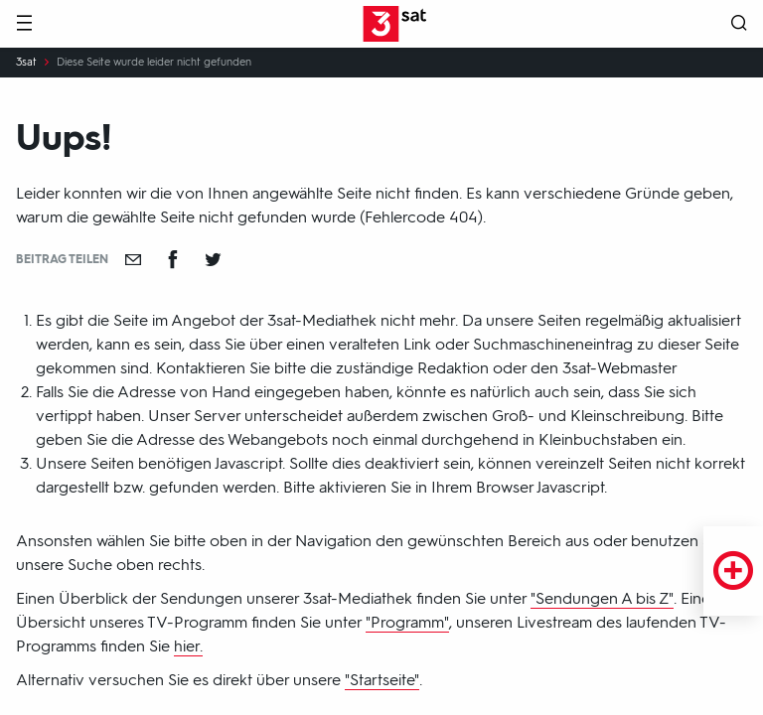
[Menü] (24, 24)
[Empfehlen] (133, 259)
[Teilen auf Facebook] (173, 259)
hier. (188, 646)
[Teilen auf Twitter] (212, 259)
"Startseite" (382, 679)
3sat (26, 63)
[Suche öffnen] (739, 24)
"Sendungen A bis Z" (602, 598)
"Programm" (407, 622)
